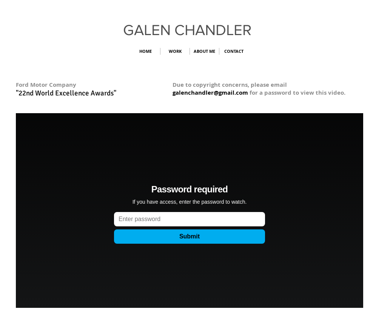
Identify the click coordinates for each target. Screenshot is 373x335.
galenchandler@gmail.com (210, 93)
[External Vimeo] (189, 210)
